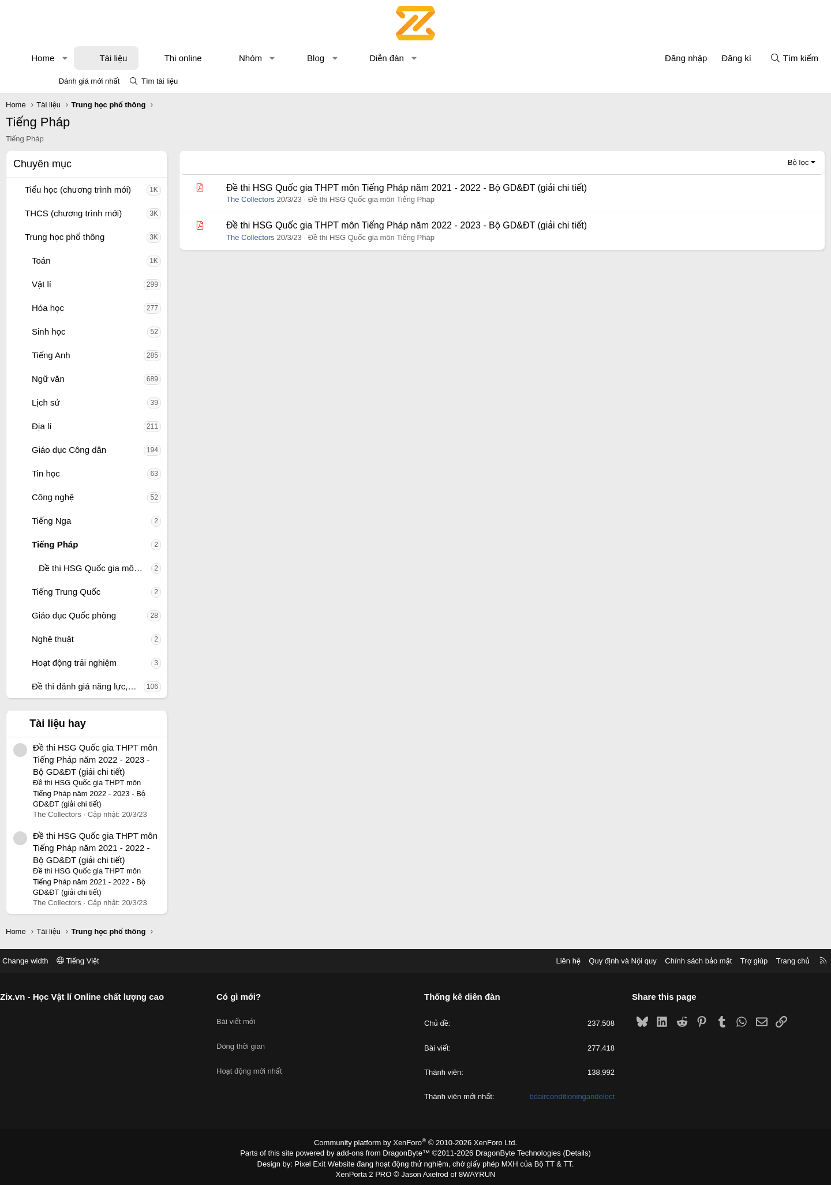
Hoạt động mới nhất (274, 1058)
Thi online (223, 58)
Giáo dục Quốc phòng (114, 615)
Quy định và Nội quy (574, 961)
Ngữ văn (88, 379)
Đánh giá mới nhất (89, 81)
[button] (105, 58)
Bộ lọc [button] (758, 162)
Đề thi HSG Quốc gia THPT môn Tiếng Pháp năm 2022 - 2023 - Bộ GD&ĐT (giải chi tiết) (135, 759)
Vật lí (82, 284)
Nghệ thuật (93, 639)
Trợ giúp (704, 961)
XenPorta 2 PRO (367, 1172)
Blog (356, 58)
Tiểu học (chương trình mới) (118, 189)
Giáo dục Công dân (109, 450)
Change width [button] (74, 961)
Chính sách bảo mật (649, 961)
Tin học (86, 473)
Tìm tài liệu (159, 81)
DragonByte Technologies (510, 1152)
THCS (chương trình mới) (113, 213)
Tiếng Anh (91, 355)
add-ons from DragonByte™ (386, 1152)
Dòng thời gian (265, 1037)
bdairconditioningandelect (547, 1096)
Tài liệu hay (98, 723)
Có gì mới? (263, 997)
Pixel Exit (318, 1162)
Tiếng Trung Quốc (106, 592)
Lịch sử (86, 402)
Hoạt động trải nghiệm (114, 662)
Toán (81, 260)
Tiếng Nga (91, 521)
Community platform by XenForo (416, 1142)
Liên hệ (519, 961)
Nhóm (290, 58)
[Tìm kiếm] (754, 58)
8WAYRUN (472, 1172)
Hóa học (88, 308)
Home (83, 58)
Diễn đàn (427, 58)
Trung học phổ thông (105, 237)
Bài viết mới (260, 1016)
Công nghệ (93, 497)
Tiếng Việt (127, 961)
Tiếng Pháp (95, 544)
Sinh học (89, 331)
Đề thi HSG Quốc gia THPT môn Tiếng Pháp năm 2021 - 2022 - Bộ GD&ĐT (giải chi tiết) (135, 848)
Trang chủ (744, 961)
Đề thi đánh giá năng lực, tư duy (128, 686)
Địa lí (82, 426)
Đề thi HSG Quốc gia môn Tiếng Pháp (135, 568)
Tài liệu (153, 58)
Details (564, 1152)
